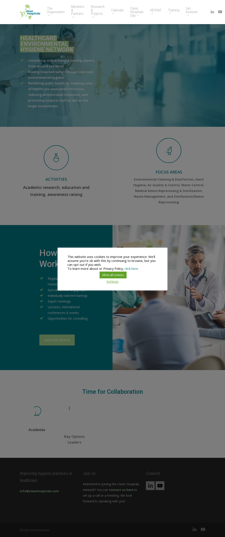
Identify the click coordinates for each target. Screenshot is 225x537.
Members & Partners (77, 11)
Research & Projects (98, 11)
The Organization (56, 11)
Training (173, 11)
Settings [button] (113, 281)
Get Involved (191, 11)
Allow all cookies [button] (113, 275)
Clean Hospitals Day (136, 12)
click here (131, 268)
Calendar (117, 11)
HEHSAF (155, 11)
